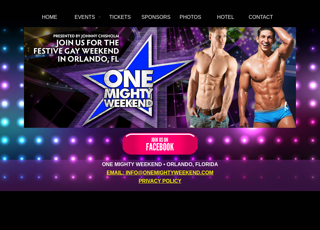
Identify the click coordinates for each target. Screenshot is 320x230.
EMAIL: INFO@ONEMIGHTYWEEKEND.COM (160, 172)
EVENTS (85, 17)
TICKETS (120, 17)
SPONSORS (156, 17)
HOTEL (225, 17)
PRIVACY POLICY (160, 181)
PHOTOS (190, 17)
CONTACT (261, 17)
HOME (49, 17)
